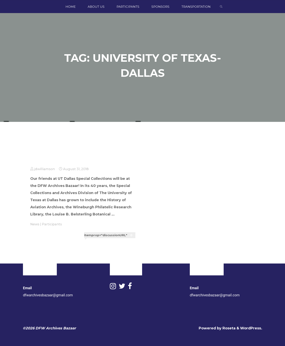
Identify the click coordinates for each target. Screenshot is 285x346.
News (34, 224)
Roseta (228, 328)
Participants (52, 224)
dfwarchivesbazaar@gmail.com (48, 295)
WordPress (250, 328)
